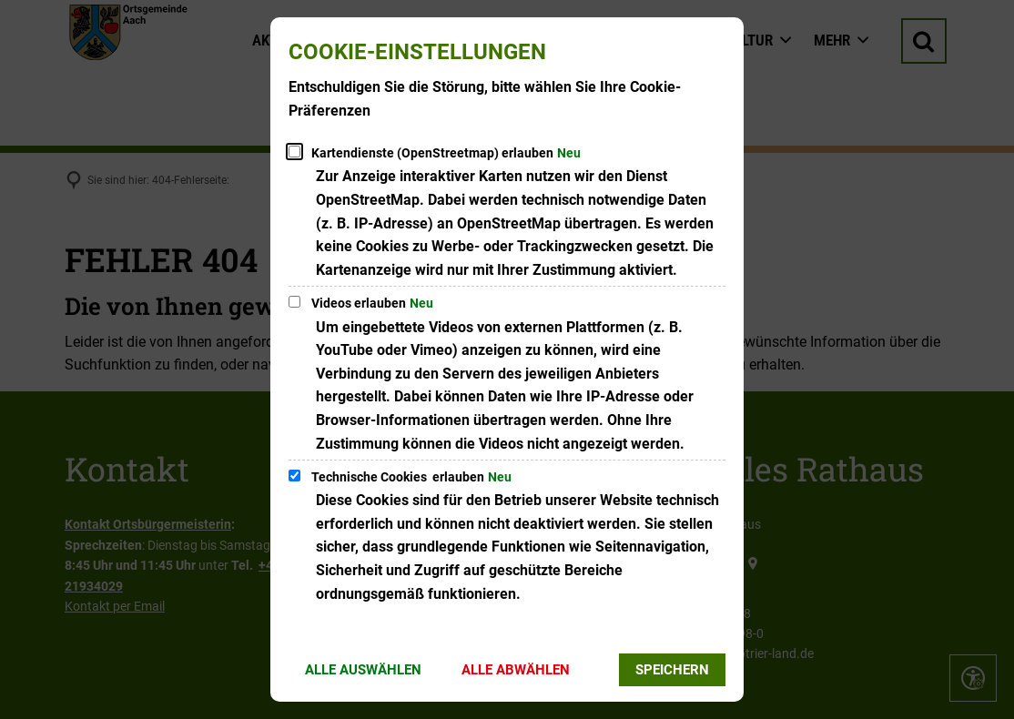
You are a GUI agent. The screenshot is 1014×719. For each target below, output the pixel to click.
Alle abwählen (515, 670)
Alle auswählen (363, 670)
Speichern (672, 670)
